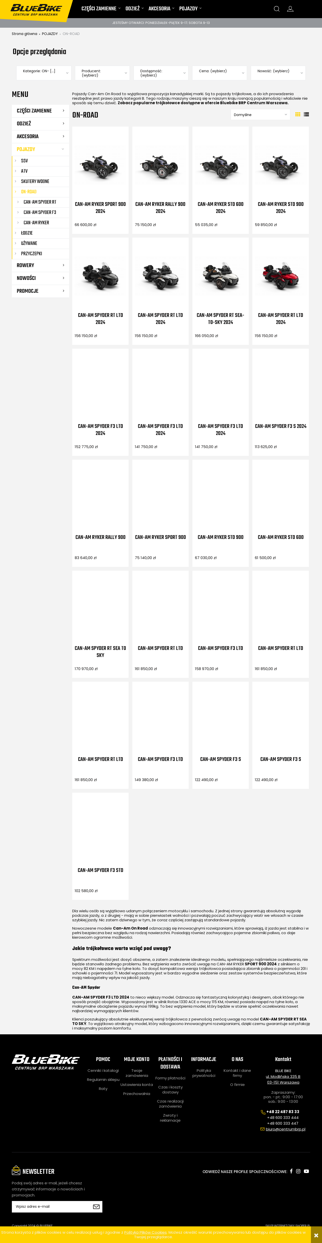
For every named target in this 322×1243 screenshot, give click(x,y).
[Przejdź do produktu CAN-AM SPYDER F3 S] (220, 719)
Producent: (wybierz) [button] (91, 73)
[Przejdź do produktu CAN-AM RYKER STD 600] (280, 497)
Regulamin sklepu (103, 1079)
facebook (291, 1171)
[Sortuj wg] (260, 114)
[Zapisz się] (96, 1207)
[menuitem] (101, 10)
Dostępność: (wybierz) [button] (151, 73)
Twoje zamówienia (137, 1073)
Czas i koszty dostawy (170, 1090)
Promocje (27, 291)
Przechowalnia (136, 1093)
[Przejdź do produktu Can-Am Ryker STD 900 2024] (280, 164)
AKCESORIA (27, 136)
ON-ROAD (28, 192)
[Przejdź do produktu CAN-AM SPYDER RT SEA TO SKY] (100, 608)
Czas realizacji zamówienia (170, 1104)
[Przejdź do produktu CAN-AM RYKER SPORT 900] (160, 497)
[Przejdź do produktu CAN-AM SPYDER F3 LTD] (220, 608)
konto (290, 9)
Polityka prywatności (203, 1073)
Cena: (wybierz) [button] (213, 71)
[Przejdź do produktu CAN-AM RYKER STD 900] (220, 497)
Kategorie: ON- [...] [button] (39, 71)
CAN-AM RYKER (230, 964)
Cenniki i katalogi (103, 1070)
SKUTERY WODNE (35, 181)
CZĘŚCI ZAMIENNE (34, 111)
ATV (24, 171)
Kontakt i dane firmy (237, 1073)
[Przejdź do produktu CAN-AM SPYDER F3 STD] (100, 830)
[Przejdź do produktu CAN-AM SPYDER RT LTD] (160, 608)
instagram (298, 1171)
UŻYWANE (29, 243)
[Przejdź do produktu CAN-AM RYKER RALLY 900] (100, 497)
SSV (24, 161)
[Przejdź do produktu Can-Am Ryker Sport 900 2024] (100, 164)
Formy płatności (170, 1078)
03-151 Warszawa (283, 1082)
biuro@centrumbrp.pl (285, 1129)
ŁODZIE (27, 233)
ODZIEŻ (24, 123)
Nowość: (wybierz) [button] (274, 71)
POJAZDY (26, 149)
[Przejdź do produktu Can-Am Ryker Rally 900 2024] (160, 164)
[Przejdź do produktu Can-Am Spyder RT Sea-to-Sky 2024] (220, 275)
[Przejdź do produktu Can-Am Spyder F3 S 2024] (280, 386)
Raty (103, 1088)
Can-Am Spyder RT (40, 202)
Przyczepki (31, 254)
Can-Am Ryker (36, 223)
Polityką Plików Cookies (145, 1232)
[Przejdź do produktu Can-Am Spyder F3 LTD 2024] (100, 386)
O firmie (237, 1084)
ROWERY (25, 265)
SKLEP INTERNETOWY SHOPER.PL (287, 1226)
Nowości (26, 278)
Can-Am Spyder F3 (40, 212)
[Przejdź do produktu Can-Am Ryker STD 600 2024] (220, 164)
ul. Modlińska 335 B (283, 1076)
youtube (306, 1171)
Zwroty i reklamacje (170, 1118)
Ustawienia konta (136, 1084)
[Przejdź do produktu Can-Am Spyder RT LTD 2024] (100, 275)
